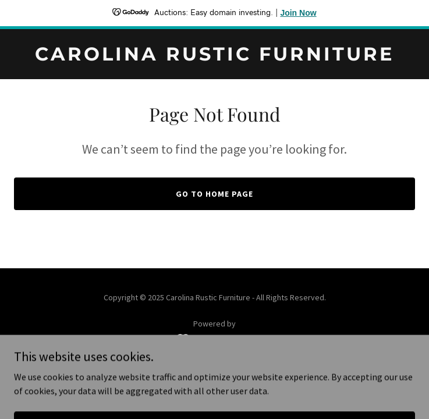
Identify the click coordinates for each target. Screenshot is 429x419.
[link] (214, 57)
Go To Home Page (214, 194)
